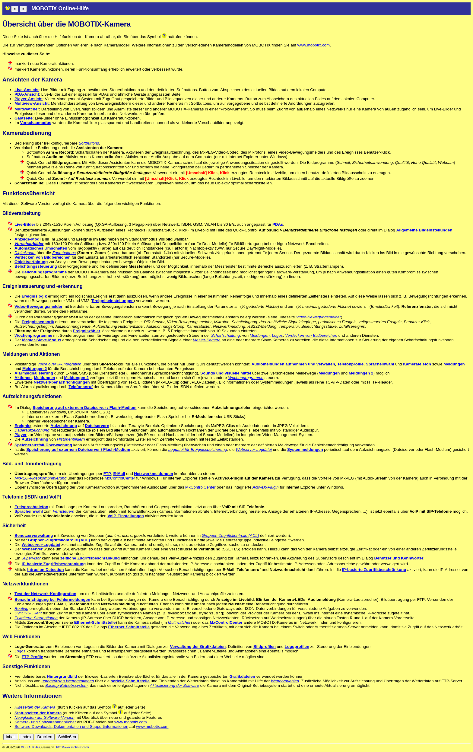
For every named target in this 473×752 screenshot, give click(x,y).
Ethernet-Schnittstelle (95, 623)
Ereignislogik (34, 296)
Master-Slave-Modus (41, 340)
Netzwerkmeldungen (153, 473)
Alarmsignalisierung (33, 373)
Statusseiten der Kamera (38, 713)
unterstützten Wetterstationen (68, 681)
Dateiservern (97, 425)
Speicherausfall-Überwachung (43, 445)
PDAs (277, 224)
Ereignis (22, 425)
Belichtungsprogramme (44, 272)
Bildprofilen (264, 647)
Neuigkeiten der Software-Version (44, 718)
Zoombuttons (64, 252)
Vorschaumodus (35, 122)
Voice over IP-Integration (59, 364)
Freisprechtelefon (31, 507)
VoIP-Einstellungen (125, 516)
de (461, 737)
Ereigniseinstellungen (113, 300)
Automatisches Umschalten (40, 248)
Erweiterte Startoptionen (36, 618)
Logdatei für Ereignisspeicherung (197, 449)
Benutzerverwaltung (33, 535)
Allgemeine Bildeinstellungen (424, 230)
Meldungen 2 (34, 368)
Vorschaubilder (29, 243)
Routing (21, 608)
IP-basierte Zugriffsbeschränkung (54, 564)
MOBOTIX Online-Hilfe (60, 8)
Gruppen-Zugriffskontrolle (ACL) (230, 535)
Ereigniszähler (86, 331)
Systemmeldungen (305, 449)
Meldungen (260, 335)
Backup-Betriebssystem (66, 686)
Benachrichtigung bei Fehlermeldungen (52, 599)
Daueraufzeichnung (31, 430)
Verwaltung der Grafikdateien (198, 647)
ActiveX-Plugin (265, 487)
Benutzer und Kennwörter (398, 558)
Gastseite (23, 118)
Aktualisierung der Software (174, 686)
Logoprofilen (297, 647)
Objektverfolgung (31, 262)
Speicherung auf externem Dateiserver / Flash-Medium (84, 407)
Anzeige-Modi (27, 239)
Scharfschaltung (225, 335)
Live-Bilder (24, 224)
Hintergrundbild (62, 677)
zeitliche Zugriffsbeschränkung (90, 558)
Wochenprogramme (33, 335)
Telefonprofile (350, 364)
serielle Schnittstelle (130, 681)
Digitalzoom (25, 252)
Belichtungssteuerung (35, 266)
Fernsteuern (64, 511)
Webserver (32, 549)
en (467, 737)
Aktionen (23, 377)
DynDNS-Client (28, 613)
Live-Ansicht (26, 90)
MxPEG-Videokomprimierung (40, 478)
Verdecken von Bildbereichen (42, 257)
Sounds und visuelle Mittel (225, 373)
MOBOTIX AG (30, 748)
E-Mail (119, 473)
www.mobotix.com (313, 45)
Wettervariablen (285, 681)
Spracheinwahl (380, 364)
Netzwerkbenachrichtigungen (62, 382)
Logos (277, 335)
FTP (107, 473)
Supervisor (31, 558)
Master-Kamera (207, 340)
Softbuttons (89, 143)
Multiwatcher (26, 109)
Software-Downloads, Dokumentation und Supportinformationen (71, 727)
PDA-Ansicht (26, 94)
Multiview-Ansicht (31, 103)
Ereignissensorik (38, 322)
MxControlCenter (120, 478)
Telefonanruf (80, 386)
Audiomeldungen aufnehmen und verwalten (293, 364)
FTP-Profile (32, 657)
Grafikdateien (242, 677)
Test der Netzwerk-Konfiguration (45, 593)
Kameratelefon (417, 364)
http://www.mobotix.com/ (72, 748)
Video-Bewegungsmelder (38, 306)
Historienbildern (71, 439)
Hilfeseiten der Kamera (35, 708)
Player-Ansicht (28, 99)
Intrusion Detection (45, 569)
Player (20, 434)
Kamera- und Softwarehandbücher (45, 722)
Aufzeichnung (63, 425)
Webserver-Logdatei (254, 449)
